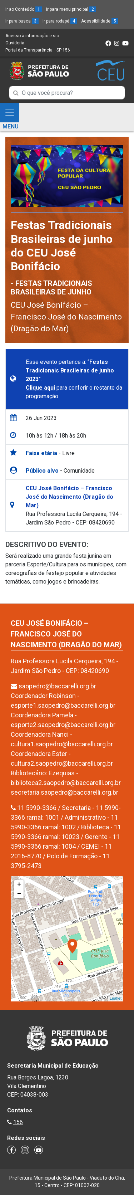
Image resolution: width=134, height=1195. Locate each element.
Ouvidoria (14, 42)
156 (18, 1122)
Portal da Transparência (29, 50)
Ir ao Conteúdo (23, 9)
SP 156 (63, 50)
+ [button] (19, 884)
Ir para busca (22, 21)
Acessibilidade (99, 21)
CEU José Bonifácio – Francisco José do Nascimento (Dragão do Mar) (66, 317)
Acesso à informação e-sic (32, 35)
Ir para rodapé (60, 21)
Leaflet (115, 998)
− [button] (19, 893)
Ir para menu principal (71, 9)
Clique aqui (40, 387)
